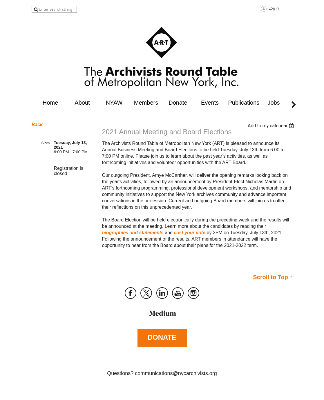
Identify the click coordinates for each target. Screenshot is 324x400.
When (45, 143)
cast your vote (189, 232)
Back (37, 124)
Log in (274, 8)
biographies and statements (133, 232)
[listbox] (272, 125)
